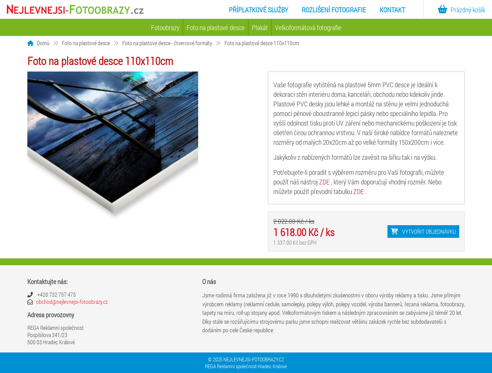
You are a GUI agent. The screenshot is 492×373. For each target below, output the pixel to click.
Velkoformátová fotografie (308, 27)
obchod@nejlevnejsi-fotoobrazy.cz (72, 301)
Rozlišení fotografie (334, 9)
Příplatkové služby (258, 9)
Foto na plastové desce (216, 27)
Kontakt (392, 9)
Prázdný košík (459, 9)
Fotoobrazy (165, 27)
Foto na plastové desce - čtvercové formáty (167, 43)
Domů (43, 43)
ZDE (325, 181)
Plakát (260, 27)
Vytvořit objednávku (423, 231)
